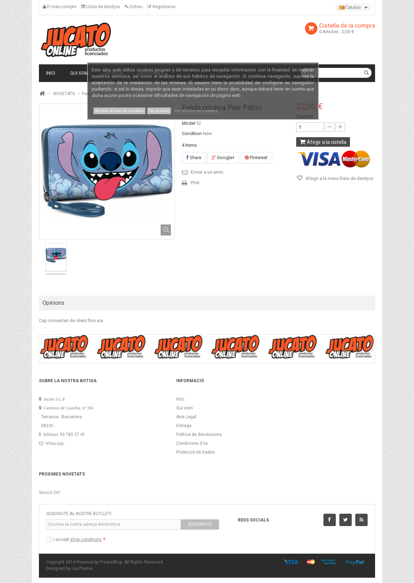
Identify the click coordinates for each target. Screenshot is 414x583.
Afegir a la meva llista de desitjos (339, 178)
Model (188, 123)
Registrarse (161, 6)
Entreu (134, 6)
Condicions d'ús (192, 443)
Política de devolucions (199, 434)
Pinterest (256, 157)
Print (195, 182)
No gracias (159, 111)
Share (193, 157)
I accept (79, 539)
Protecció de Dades (195, 452)
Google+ (223, 157)
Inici (180, 399)
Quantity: (305, 116)
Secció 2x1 (50, 492)
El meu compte (59, 6)
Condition (192, 133)
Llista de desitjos (100, 6)
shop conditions (86, 539)
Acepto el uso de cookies (119, 111)
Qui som (184, 408)
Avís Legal (186, 416)
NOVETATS (64, 93)
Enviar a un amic (207, 172)
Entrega (183, 425)
